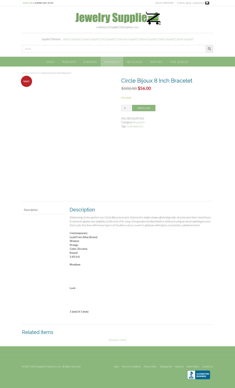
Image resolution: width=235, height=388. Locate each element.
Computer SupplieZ (127, 39)
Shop (116, 365)
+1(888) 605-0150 (43, 3)
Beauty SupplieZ (71, 39)
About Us (179, 365)
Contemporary (134, 126)
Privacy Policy (150, 365)
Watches (156, 61)
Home (25, 73)
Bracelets (112, 61)
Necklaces (134, 61)
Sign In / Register (165, 3)
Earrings (90, 61)
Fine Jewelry (179, 61)
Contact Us (207, 365)
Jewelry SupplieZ (91, 39)
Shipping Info (166, 365)
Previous (114, 339)
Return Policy (193, 365)
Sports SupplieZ (185, 39)
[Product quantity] (126, 108)
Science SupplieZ (148, 39)
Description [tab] (31, 208)
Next (123, 339)
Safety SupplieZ (167, 39)
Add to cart (143, 108)
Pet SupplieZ (108, 39)
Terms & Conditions (131, 365)
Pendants (69, 61)
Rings (50, 61)
